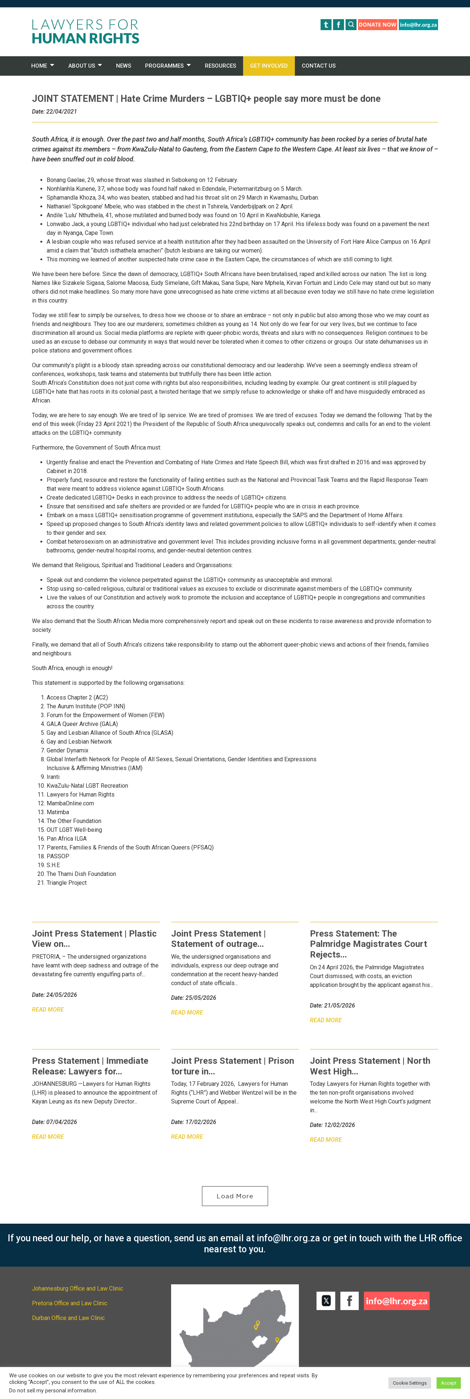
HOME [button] (39, 65)
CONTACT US (319, 65)
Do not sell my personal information (52, 1390)
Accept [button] (448, 1383)
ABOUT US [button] (81, 65)
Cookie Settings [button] (410, 1383)
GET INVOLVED (269, 65)
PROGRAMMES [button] (164, 65)
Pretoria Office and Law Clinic (69, 1303)
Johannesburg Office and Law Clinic (77, 1288)
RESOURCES (220, 65)
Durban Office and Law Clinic (68, 1317)
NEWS (123, 65)
